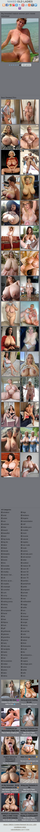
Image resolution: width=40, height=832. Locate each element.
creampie (5, 587)
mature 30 (25, 566)
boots (4, 560)
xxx (23, 676)
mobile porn (26, 527)
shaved (24, 616)
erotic (4, 607)
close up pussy (7, 581)
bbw (3, 527)
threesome (26, 646)
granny (4, 640)
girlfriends (5, 631)
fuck (3, 625)
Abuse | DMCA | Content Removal (14, 824)
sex (23, 610)
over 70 (24, 578)
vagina (24, 661)
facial (4, 613)
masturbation (27, 521)
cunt (3, 593)
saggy (24, 604)
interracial (5, 667)
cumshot (5, 590)
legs (23, 512)
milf (23, 524)
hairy (4, 643)
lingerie (24, 518)
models (24, 530)
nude (24, 548)
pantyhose (26, 584)
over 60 (24, 575)
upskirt (24, 658)
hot (3, 658)
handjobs (5, 649)
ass (3, 521)
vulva (24, 667)
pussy (24, 596)
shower (24, 619)
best (3, 536)
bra (3, 563)
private (24, 593)
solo (23, 634)
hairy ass (5, 646)
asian (4, 518)
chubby (5, 572)
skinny (24, 625)
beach (4, 530)
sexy (23, 613)
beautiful (5, 533)
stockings (25, 637)
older (24, 560)
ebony (4, 604)
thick (23, 643)
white (24, 670)
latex (4, 673)
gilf (3, 628)
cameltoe (5, 569)
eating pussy (7, 601)
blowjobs (5, 554)
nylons (24, 551)
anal (3, 515)
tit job (24, 649)
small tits (25, 631)
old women (26, 557)
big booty (5, 539)
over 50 (24, 572)
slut (23, 628)
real (23, 598)
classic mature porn (9, 575)
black (4, 548)
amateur (5, 512)
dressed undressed (9, 598)
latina (4, 676)
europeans (6, 610)
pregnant (25, 590)
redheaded (26, 601)
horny (4, 655)
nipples (24, 542)
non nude (25, 545)
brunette (5, 566)
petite (24, 587)
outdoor (25, 563)
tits (23, 652)
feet (3, 619)
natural (24, 539)
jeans (4, 670)
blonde (4, 551)
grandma (5, 637)
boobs (4, 557)
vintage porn (26, 664)
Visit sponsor (26, 65)
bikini (4, 545)
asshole (5, 524)
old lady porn (27, 554)
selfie (24, 607)
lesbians (25, 515)
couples (5, 584)
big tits (4, 542)
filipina (4, 622)
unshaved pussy (28, 655)
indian (4, 664)
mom (24, 533)
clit (3, 578)
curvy (4, 596)
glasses (5, 634)
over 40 (24, 569)
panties (24, 581)
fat (3, 616)
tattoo (24, 640)
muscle (24, 536)
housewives (6, 661)
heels (4, 652)
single (24, 622)
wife (23, 673)
